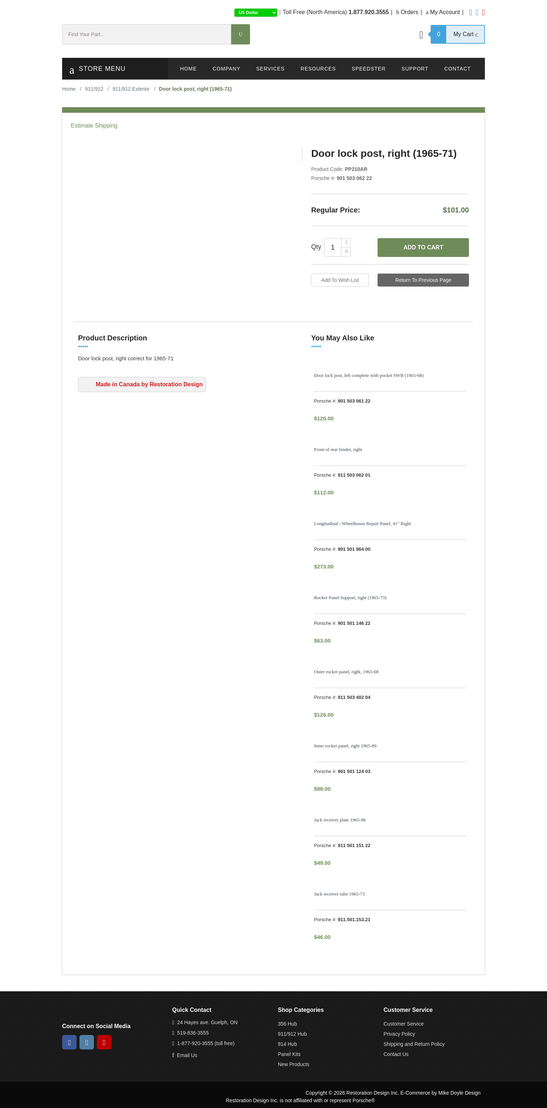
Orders (407, 12)
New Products (293, 1064)
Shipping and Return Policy (414, 1044)
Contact (457, 69)
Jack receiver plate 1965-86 (340, 820)
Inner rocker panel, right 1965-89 (345, 745)
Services (270, 69)
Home (188, 69)
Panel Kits (289, 1054)
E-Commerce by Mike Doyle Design (440, 1093)
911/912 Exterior (131, 89)
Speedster (369, 69)
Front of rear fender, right (338, 449)
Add (423, 247)
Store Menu (97, 69)
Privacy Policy (399, 1034)
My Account (443, 12)
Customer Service (404, 1024)
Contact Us (396, 1054)
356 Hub (287, 1024)
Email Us (187, 1055)
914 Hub (287, 1044)
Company (227, 69)
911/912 (94, 89)
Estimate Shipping (94, 126)
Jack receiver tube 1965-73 (339, 894)
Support (414, 69)
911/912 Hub (292, 1034)
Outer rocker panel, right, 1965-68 (346, 671)
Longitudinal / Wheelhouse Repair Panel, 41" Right (362, 523)
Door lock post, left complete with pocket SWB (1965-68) (368, 375)
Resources (318, 69)
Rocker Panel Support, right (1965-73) (350, 597)
